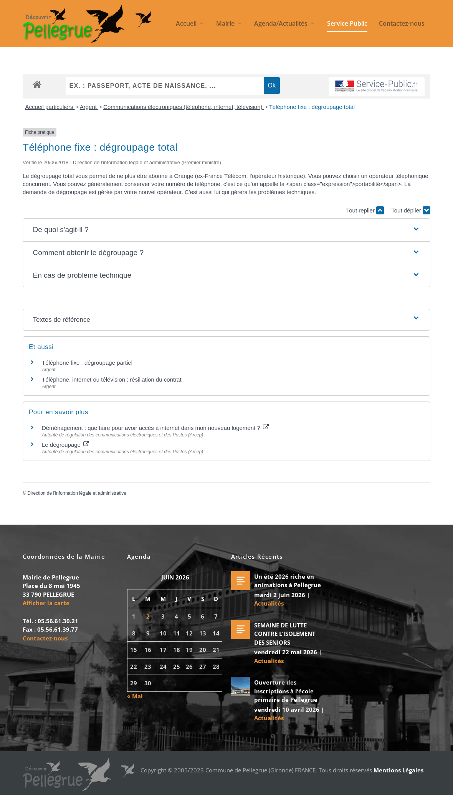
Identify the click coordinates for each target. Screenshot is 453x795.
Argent (89, 107)
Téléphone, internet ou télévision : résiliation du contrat (112, 380)
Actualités (269, 603)
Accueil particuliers (50, 107)
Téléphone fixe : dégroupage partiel (87, 363)
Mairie (225, 24)
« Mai (135, 696)
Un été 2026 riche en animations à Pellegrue (287, 581)
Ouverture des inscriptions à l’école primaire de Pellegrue (285, 691)
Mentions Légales (398, 770)
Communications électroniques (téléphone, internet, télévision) (183, 107)
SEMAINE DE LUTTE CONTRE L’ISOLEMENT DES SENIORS (285, 633)
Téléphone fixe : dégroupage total (312, 107)
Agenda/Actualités (281, 24)
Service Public (347, 24)
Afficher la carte (46, 603)
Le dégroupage (65, 444)
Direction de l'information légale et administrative (76, 493)
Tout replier (365, 211)
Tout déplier (410, 211)
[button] (226, 230)
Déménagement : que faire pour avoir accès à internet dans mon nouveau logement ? (155, 428)
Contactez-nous (402, 24)
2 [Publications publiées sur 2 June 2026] (148, 617)
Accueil (186, 24)
